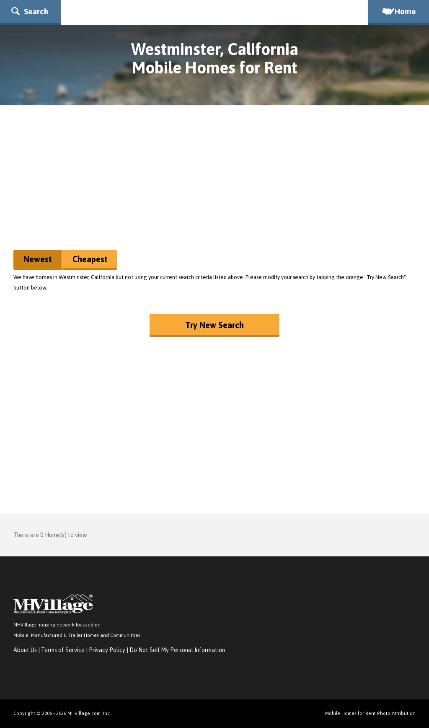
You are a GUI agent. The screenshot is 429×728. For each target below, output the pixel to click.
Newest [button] (37, 259)
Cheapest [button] (90, 259)
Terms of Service (63, 650)
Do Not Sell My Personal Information (177, 650)
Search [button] (29, 11)
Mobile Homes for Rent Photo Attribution (370, 713)
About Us (25, 650)
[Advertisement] (214, 181)
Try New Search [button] (214, 325)
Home (398, 11)
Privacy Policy (107, 650)
